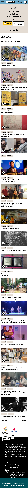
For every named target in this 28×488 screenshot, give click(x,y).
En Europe (4, 414)
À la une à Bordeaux (7, 41)
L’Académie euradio (14, 466)
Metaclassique (14, 30)
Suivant (23, 421)
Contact (17, 41)
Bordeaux (9, 63)
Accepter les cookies (17, 485)
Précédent (5, 421)
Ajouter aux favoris (18, 23)
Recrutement (12, 464)
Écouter (7, 23)
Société (4, 63)
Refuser (6, 485)
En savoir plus (20, 483)
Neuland (14, 9)
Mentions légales (13, 467)
